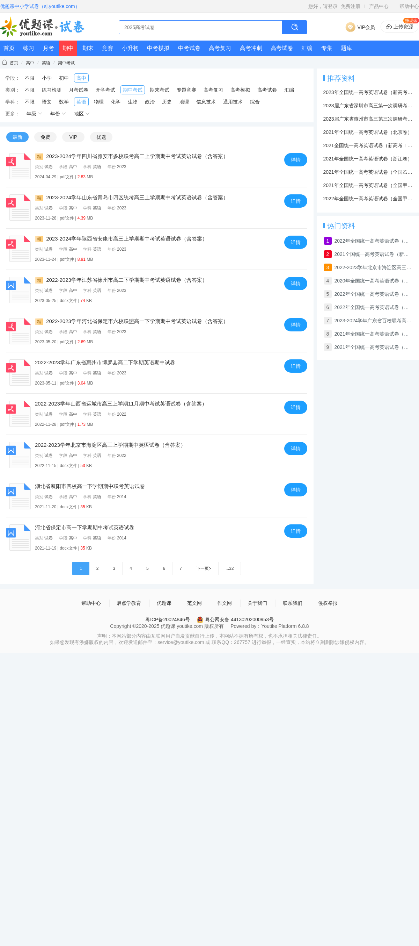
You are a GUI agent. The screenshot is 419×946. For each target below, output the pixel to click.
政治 (150, 102)
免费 (45, 137)
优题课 (164, 603)
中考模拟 (158, 48)
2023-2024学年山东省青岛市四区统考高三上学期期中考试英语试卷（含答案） (131, 197)
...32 (230, 568)
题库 (346, 48)
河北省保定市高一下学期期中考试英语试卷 (84, 527)
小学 (47, 78)
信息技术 (206, 102)
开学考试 (105, 90)
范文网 (194, 603)
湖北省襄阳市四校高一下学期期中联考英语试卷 (90, 486)
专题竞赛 (186, 90)
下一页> (203, 568)
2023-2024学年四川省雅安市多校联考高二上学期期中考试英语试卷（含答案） (131, 156)
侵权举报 (328, 603)
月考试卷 (78, 90)
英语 (46, 62)
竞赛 (107, 48)
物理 (99, 102)
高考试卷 (282, 48)
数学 (64, 102)
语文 (47, 102)
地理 (184, 102)
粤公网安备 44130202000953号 (235, 619)
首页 (9, 48)
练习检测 (51, 90)
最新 (17, 137)
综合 (255, 102)
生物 (133, 102)
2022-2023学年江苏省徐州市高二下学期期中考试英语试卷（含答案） (121, 280)
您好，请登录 (323, 6)
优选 (101, 137)
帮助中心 (409, 6)
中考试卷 (189, 48)
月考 (48, 48)
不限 (30, 78)
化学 (115, 102)
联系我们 (292, 603)
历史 (167, 102)
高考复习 (220, 48)
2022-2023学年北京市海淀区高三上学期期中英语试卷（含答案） (110, 445)
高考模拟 (240, 90)
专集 (326, 48)
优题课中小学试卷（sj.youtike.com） (40, 6)
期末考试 (159, 90)
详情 (296, 160)
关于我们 (257, 603)
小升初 (130, 48)
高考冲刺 (251, 48)
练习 (28, 48)
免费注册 (350, 6)
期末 (88, 48)
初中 (64, 78)
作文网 (224, 603)
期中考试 (66, 62)
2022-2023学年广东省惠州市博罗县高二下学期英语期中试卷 (105, 362)
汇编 (307, 48)
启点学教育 (129, 603)
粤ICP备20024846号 (167, 619)
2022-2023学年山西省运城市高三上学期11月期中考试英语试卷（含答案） (121, 404)
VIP (73, 137)
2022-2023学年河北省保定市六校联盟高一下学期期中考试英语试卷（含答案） (131, 321)
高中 (30, 62)
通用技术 (233, 102)
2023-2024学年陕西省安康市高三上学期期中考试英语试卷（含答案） (121, 239)
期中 (68, 48)
